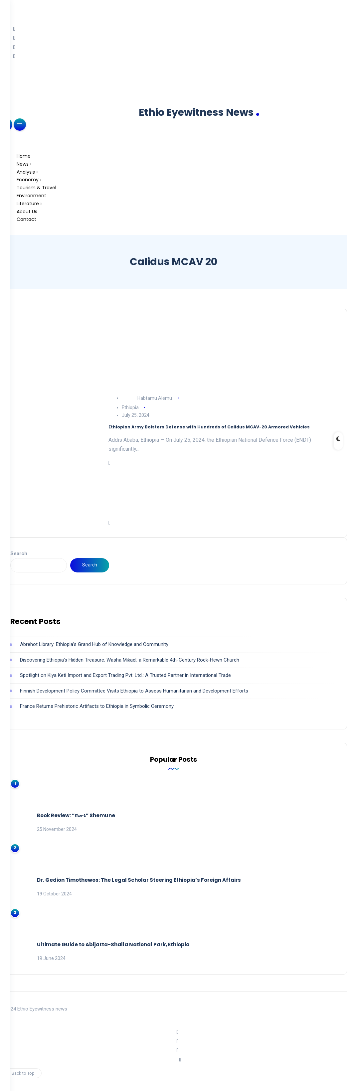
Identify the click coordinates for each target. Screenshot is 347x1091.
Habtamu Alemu (154, 397)
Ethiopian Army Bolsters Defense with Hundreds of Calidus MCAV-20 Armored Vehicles (209, 427)
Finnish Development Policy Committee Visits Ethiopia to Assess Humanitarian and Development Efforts (134, 691)
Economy (28, 179)
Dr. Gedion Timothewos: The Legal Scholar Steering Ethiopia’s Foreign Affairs (139, 879)
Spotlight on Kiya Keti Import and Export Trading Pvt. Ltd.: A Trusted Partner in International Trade (125, 675)
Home (24, 156)
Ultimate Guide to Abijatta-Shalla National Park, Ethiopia (113, 944)
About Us (27, 211)
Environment (31, 195)
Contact (26, 219)
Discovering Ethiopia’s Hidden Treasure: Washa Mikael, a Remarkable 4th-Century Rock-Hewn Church (129, 660)
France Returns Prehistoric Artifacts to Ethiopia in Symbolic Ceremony (97, 706)
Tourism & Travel (36, 187)
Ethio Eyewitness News (199, 112)
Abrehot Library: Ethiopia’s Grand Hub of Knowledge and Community (94, 644)
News (23, 164)
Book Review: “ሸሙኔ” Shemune (76, 815)
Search (18, 553)
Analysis (26, 172)
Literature (28, 203)
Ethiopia (130, 407)
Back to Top (21, 1073)
